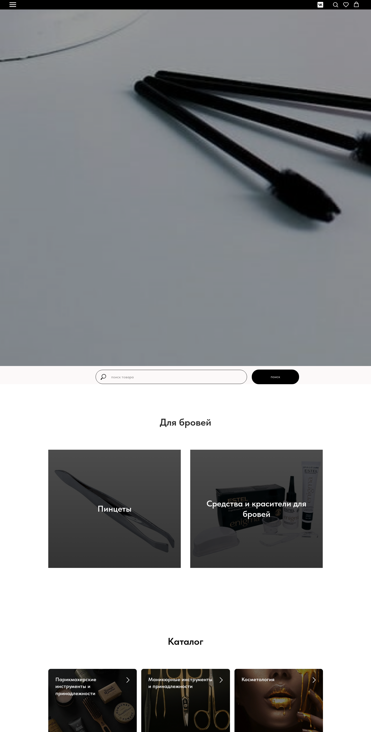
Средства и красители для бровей (256, 508)
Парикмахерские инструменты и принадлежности (75, 686)
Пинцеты (114, 509)
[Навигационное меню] (12, 4)
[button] (335, 4)
